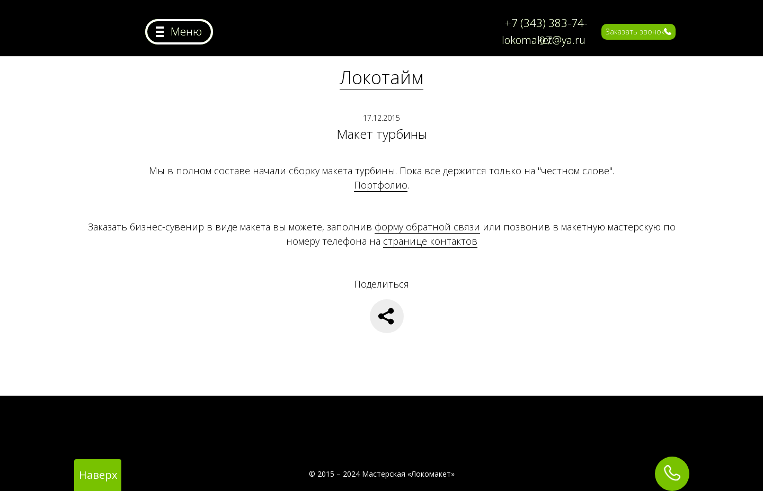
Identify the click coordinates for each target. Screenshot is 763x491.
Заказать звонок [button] (635, 31)
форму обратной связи (427, 226)
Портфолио (380, 184)
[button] (667, 31)
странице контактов (430, 241)
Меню (186, 31)
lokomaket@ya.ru (543, 40)
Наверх (98, 475)
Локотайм (381, 77)
